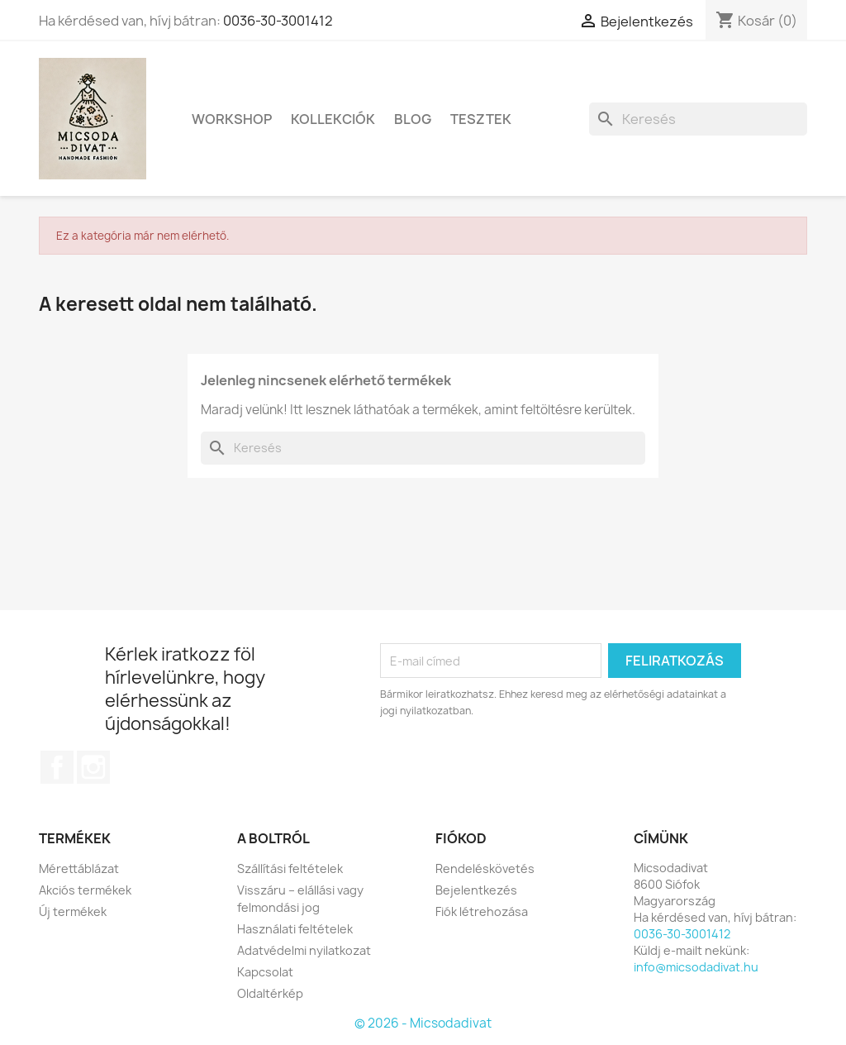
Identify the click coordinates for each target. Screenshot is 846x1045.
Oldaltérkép (270, 993)
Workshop (232, 119)
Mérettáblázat (79, 868)
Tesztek (480, 119)
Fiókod (461, 838)
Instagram (93, 767)
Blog (412, 119)
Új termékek (73, 911)
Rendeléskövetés (485, 868)
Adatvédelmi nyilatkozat (304, 950)
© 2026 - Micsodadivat (423, 1023)
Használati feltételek (295, 929)
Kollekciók (333, 119)
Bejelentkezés (476, 890)
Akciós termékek (85, 890)
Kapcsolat (265, 972)
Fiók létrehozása (481, 911)
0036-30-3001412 (278, 21)
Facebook (57, 767)
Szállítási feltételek (290, 868)
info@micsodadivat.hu (696, 967)
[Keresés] (698, 119)
